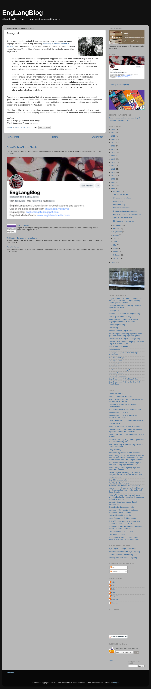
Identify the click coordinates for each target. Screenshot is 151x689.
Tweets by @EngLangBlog (119, 85)
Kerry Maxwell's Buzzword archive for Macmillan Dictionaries (123, 416)
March (116, 252)
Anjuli (113, 582)
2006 (113, 189)
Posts (113, 567)
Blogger (116, 683)
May (115, 245)
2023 (113, 133)
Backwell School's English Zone (121, 331)
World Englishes (13, 247)
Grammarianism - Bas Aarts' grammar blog (125, 409)
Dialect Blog (113, 328)
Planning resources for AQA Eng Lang (123, 558)
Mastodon (10, 673)
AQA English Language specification (122, 549)
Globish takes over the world (123, 221)
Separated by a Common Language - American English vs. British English (126, 343)
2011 (113, 172)
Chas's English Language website (121, 507)
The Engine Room (115, 361)
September (117, 232)
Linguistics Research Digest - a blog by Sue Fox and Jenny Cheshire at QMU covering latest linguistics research (125, 300)
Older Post (97, 137)
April (115, 248)
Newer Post (13, 137)
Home (55, 137)
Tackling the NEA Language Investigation (22, 238)
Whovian (114, 603)
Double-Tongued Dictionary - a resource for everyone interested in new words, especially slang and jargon (125, 475)
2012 (113, 169)
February (117, 255)
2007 (113, 186)
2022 (113, 136)
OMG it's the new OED (121, 195)
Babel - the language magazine (120, 396)
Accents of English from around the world (124, 453)
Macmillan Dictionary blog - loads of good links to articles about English (126, 441)
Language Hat (114, 364)
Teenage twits (118, 201)
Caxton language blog (117, 325)
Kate (113, 589)
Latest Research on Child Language (122, 518)
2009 (113, 179)
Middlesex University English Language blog (125, 370)
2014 (113, 162)
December (117, 192)
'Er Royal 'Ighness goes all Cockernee (127, 214)
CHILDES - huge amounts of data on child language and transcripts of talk (124, 522)
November (117, 225)
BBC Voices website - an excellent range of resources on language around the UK (125, 464)
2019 (113, 146)
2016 (113, 156)
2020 (113, 143)
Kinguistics (115, 596)
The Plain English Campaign (119, 483)
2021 (113, 139)
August (116, 235)
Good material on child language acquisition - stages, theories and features (126, 527)
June (115, 242)
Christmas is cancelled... (122, 198)
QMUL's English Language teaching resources (126, 420)
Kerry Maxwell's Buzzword (118, 412)
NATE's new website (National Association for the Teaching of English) (126, 400)
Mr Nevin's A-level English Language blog (124, 339)
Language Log (114, 311)
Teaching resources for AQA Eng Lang (123, 555)
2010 (113, 176)
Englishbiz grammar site (118, 480)
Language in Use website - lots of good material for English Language (123, 511)
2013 (113, 166)
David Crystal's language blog (120, 317)
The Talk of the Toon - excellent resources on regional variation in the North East (125, 430)
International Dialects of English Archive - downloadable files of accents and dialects (124, 538)
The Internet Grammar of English (121, 531)
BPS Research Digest (117, 358)
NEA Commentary (23, 225)
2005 (113, 262)
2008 (113, 182)
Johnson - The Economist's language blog (124, 314)
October (116, 228)
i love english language (117, 376)
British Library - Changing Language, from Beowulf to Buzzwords (124, 469)
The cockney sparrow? (121, 208)
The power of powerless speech (125, 211)
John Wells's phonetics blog (119, 347)
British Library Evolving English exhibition (124, 426)
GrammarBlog (114, 367)
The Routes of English (117, 534)
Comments (115, 571)
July (115, 238)
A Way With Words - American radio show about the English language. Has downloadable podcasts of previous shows (126, 497)
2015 (113, 159)
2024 (113, 129)
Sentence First (114, 350)
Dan (112, 585)
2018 (113, 149)
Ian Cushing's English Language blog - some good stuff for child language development (125, 335)
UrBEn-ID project (115, 423)
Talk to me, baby (119, 205)
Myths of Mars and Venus (122, 218)
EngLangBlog (22, 12)
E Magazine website (116, 393)
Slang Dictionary (115, 450)
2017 (113, 153)
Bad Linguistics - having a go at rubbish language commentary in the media (123, 321)
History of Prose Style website (120, 515)
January (116, 258)
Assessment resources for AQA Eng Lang (124, 552)
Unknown (114, 599)
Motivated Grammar (116, 373)
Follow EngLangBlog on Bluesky (22, 147)
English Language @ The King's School (123, 379)
